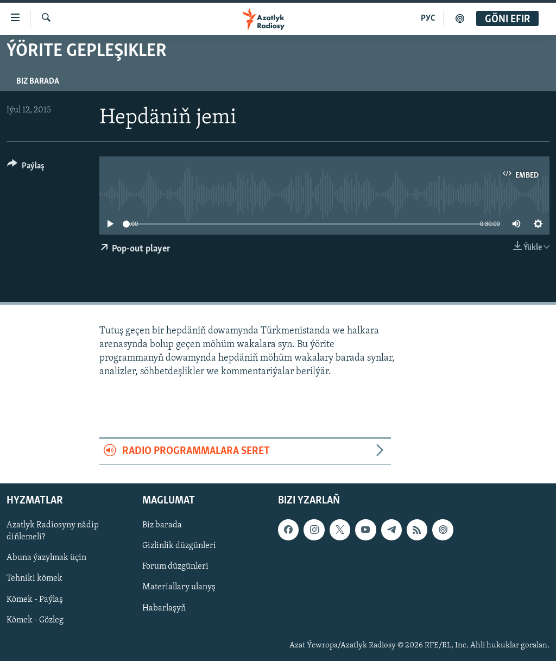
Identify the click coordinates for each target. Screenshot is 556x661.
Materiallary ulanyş (179, 587)
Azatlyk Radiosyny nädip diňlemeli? (53, 531)
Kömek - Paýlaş (35, 599)
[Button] (26, 167)
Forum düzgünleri (175, 566)
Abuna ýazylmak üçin (46, 557)
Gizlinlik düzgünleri (179, 546)
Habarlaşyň (164, 607)
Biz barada (37, 81)
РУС (428, 18)
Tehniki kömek (34, 578)
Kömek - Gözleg (35, 619)
